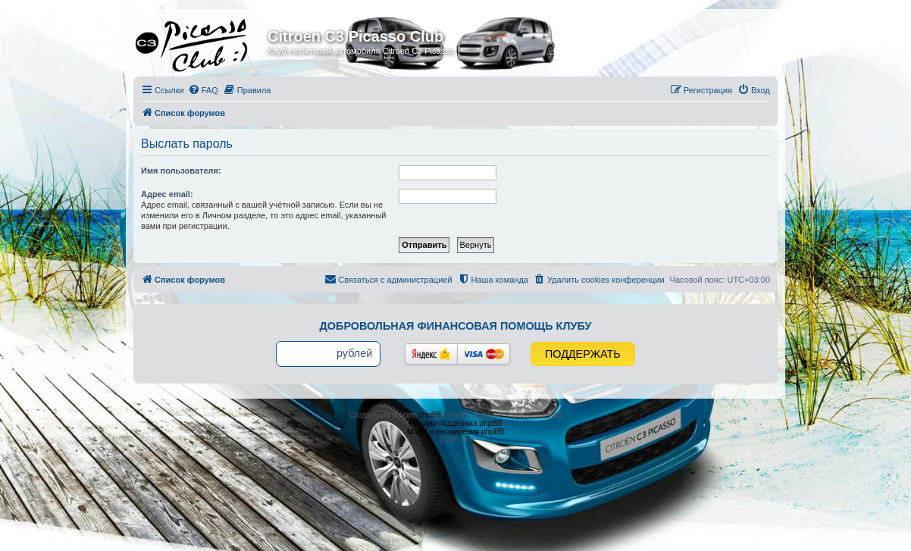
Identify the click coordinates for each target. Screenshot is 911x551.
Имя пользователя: (181, 170)
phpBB (429, 415)
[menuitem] (203, 90)
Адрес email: (167, 194)
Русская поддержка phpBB (455, 423)
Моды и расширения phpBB (455, 431)
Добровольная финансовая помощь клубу (456, 326)
